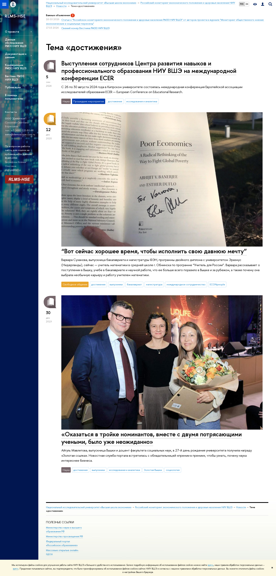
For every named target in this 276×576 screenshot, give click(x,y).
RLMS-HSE (15, 16)
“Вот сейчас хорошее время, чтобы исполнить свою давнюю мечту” (154, 251)
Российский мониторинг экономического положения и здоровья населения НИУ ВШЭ (183, 507)
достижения (115, 101)
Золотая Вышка (153, 470)
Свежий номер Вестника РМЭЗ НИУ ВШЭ (85, 28)
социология (173, 470)
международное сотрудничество (186, 284)
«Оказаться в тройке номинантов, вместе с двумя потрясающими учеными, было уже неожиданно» (151, 438)
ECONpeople (217, 284)
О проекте (12, 31)
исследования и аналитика (141, 101)
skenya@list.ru (13, 170)
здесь (210, 565)
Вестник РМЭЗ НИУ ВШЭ (14, 77)
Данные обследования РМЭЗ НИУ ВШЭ (15, 43)
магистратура (154, 284)
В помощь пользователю (14, 96)
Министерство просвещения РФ (64, 536)
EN (247, 4)
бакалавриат (134, 284)
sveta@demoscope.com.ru (20, 134)
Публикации (13, 87)
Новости (241, 507)
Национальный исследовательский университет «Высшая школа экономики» (88, 507)
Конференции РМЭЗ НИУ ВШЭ (15, 66)
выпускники (116, 284)
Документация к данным (16, 55)
